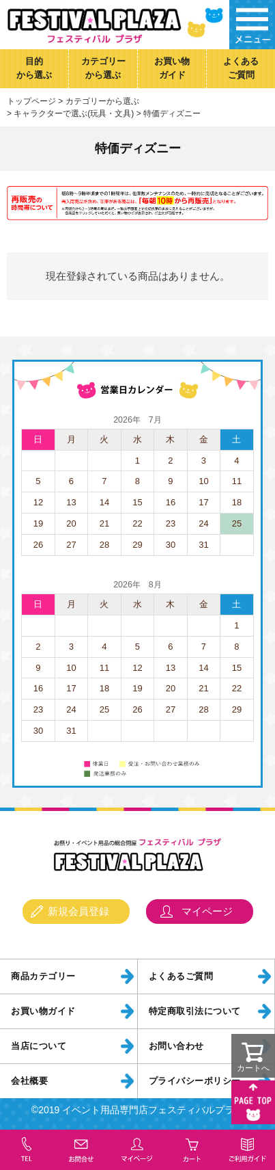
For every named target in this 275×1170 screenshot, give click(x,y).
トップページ (31, 101)
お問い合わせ (176, 1046)
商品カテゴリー (43, 976)
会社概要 (29, 1081)
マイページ (207, 911)
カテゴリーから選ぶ (103, 68)
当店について (38, 1046)
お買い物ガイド (172, 68)
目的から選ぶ (34, 68)
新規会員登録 (78, 911)
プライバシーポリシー (195, 1081)
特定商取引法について (195, 1011)
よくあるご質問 (241, 68)
